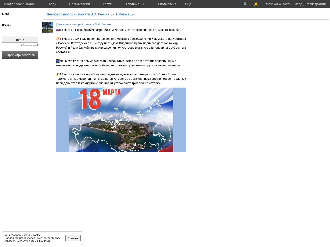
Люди (52, 4)
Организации (79, 4)
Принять (73, 238)
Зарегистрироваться (20, 55)
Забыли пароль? (29, 45)
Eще (188, 4)
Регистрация (316, 4)
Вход (298, 4)
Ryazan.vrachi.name (19, 4)
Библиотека (167, 4)
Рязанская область (277, 4)
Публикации (135, 4)
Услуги (108, 4)
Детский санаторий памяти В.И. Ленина (78, 14)
